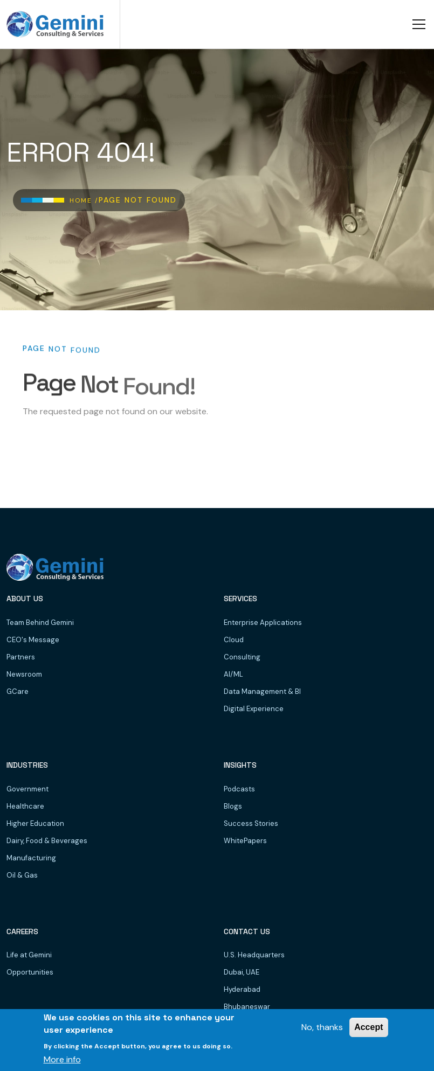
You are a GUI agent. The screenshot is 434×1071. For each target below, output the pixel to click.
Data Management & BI (262, 691)
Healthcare (25, 806)
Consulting (242, 657)
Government (27, 789)
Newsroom (24, 674)
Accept (368, 1027)
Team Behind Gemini (40, 622)
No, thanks (322, 1027)
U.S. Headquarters (254, 954)
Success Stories (251, 823)
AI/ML (233, 674)
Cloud (234, 639)
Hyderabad (242, 989)
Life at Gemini (29, 954)
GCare (17, 691)
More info (62, 1059)
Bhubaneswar (247, 1006)
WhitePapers (245, 840)
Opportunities (29, 972)
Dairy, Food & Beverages (46, 840)
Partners (20, 657)
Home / (84, 200)
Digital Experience (254, 708)
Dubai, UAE (241, 972)
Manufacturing (31, 858)
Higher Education (35, 823)
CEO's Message (32, 639)
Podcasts (239, 789)
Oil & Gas (22, 875)
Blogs (233, 806)
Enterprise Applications (263, 622)
